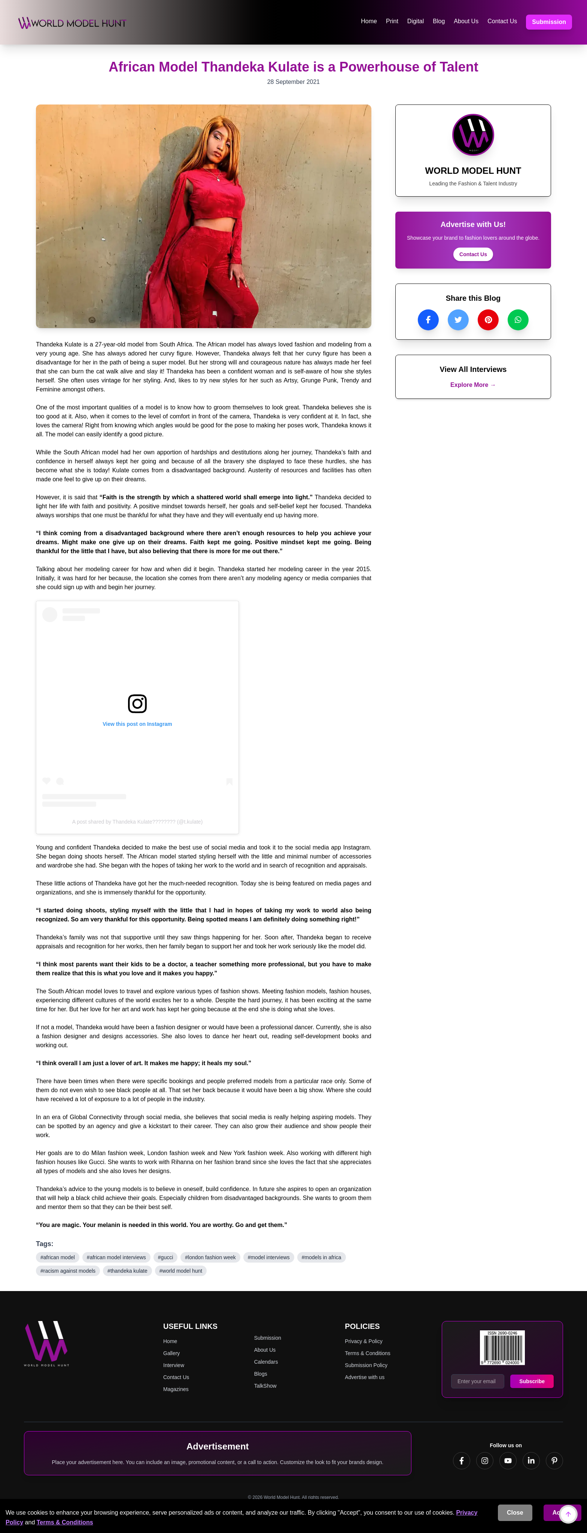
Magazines (176, 1390)
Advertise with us (364, 1378)
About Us (466, 21)
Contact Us (502, 21)
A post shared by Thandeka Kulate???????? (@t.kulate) (137, 822)
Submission (549, 22)
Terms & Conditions (65, 1522)
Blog (439, 21)
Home (369, 21)
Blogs (260, 1375)
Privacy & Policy (363, 1342)
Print (392, 21)
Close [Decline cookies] (515, 1512)
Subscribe (532, 1382)
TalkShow (265, 1387)
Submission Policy (366, 1366)
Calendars (266, 1363)
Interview (173, 1366)
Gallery (171, 1354)
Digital (415, 21)
